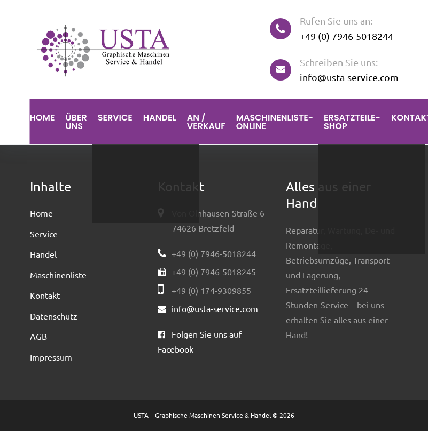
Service (115, 117)
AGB (38, 336)
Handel (159, 117)
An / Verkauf (206, 121)
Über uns (76, 121)
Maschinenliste (58, 274)
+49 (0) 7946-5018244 (346, 36)
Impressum (51, 357)
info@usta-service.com (349, 77)
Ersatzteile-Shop (352, 121)
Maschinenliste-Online (274, 121)
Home (42, 117)
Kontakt (45, 295)
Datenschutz (53, 315)
